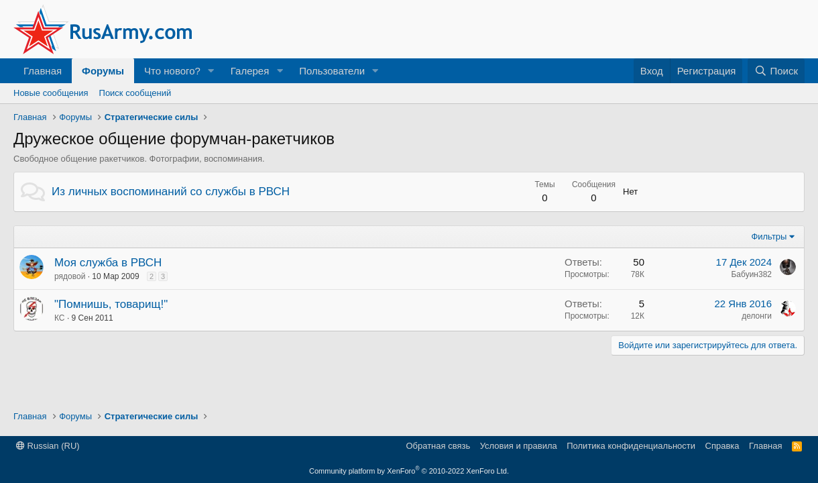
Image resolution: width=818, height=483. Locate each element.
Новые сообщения (51, 93)
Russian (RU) (48, 446)
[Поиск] (776, 70)
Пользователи (332, 70)
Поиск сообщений (135, 93)
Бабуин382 (751, 274)
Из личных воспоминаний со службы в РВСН (171, 191)
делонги (757, 316)
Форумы (103, 70)
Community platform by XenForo (409, 471)
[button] (211, 70)
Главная (42, 70)
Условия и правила (518, 446)
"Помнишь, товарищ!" (111, 304)
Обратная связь (438, 446)
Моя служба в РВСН (108, 262)
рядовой (69, 276)
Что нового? (172, 70)
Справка (722, 446)
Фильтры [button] (768, 236)
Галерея (250, 70)
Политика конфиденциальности (631, 446)
